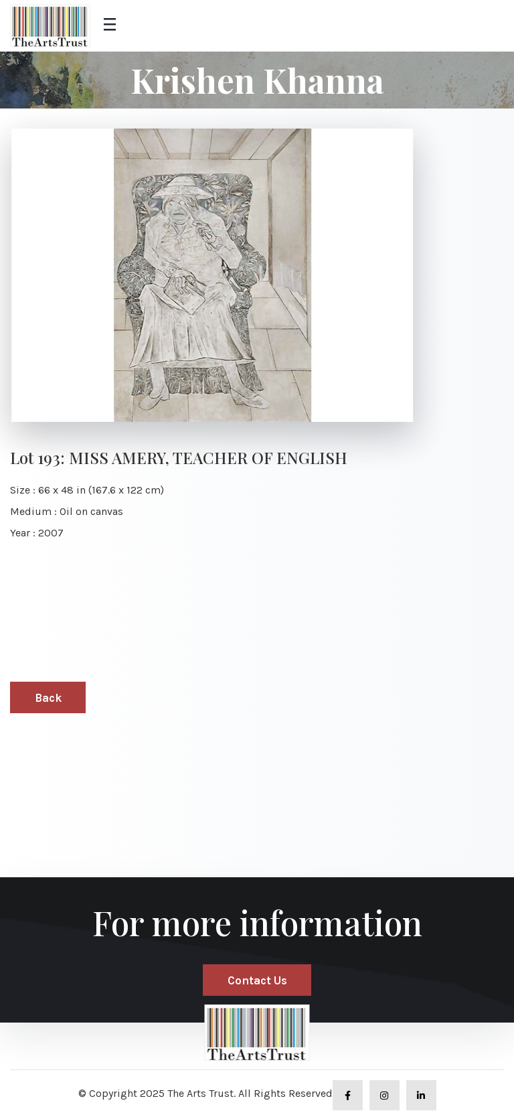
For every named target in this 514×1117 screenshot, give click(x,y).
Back (48, 697)
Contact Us (257, 980)
